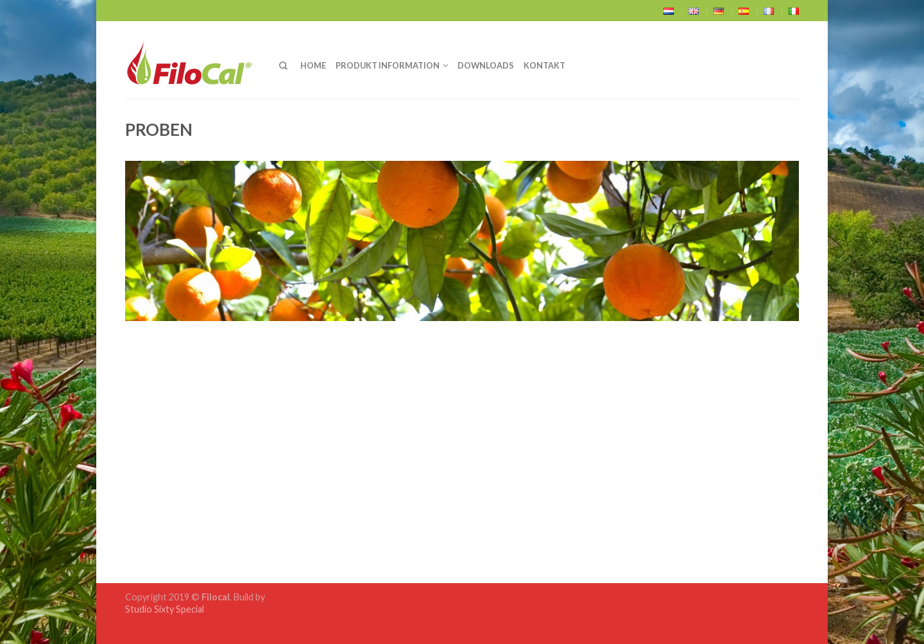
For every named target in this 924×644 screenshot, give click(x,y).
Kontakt (544, 65)
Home (313, 65)
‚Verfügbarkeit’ (246, 456)
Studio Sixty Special (164, 609)
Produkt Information (388, 65)
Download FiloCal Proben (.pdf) (212, 485)
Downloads (486, 65)
